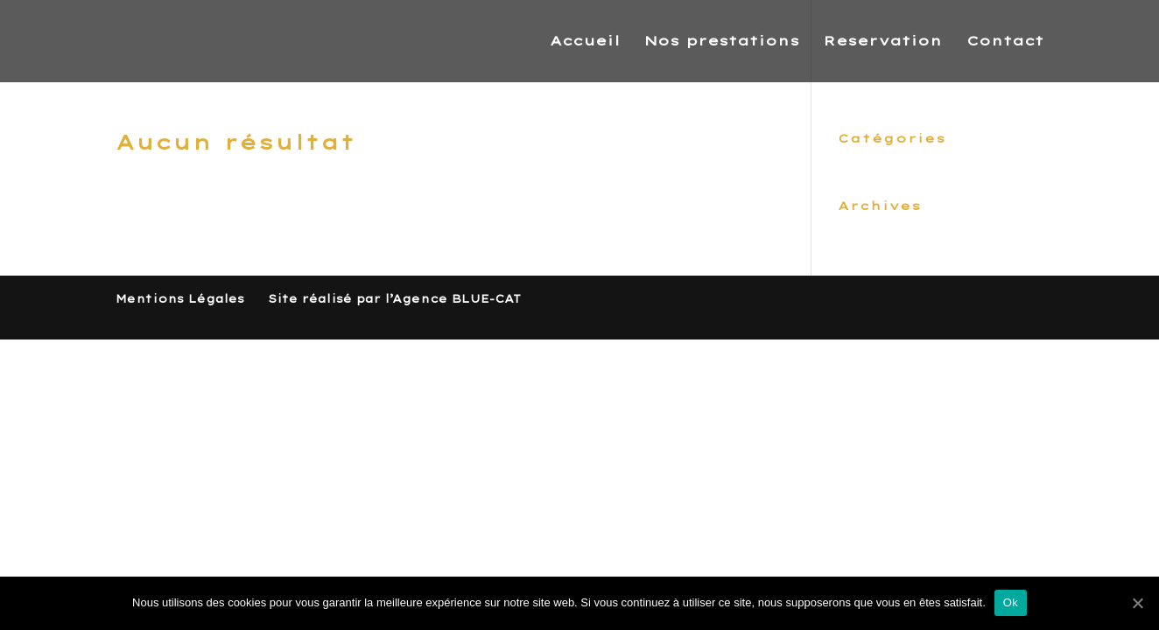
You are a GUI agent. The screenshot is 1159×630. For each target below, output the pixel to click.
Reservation (883, 42)
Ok (1010, 602)
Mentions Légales (180, 298)
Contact (1004, 42)
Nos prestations (721, 42)
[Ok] (1137, 603)
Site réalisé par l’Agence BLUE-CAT (394, 298)
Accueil (585, 42)
